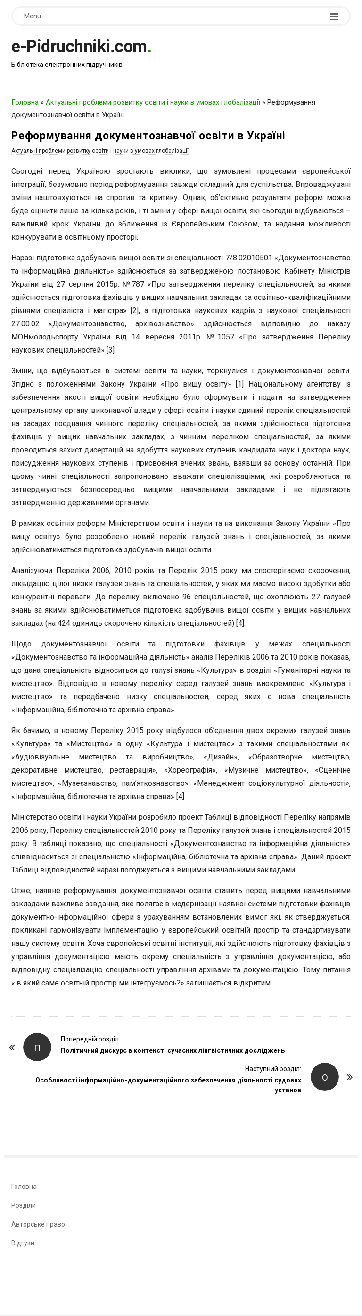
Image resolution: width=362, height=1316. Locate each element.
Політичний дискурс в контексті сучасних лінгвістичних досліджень (173, 1050)
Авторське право (38, 1224)
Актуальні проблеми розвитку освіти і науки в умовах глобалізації (153, 102)
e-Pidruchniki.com (79, 47)
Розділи (23, 1205)
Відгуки (22, 1243)
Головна (25, 102)
